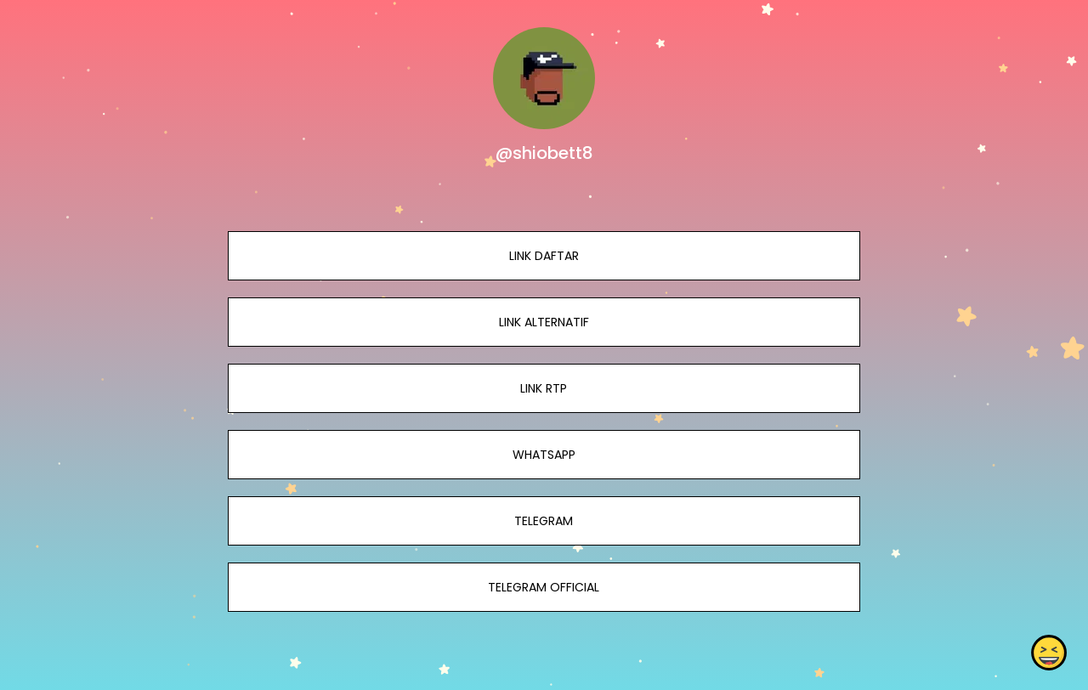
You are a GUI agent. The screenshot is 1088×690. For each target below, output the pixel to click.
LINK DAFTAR (544, 255)
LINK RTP (543, 388)
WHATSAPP (544, 454)
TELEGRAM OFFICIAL (543, 587)
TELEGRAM (543, 520)
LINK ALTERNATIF (544, 322)
